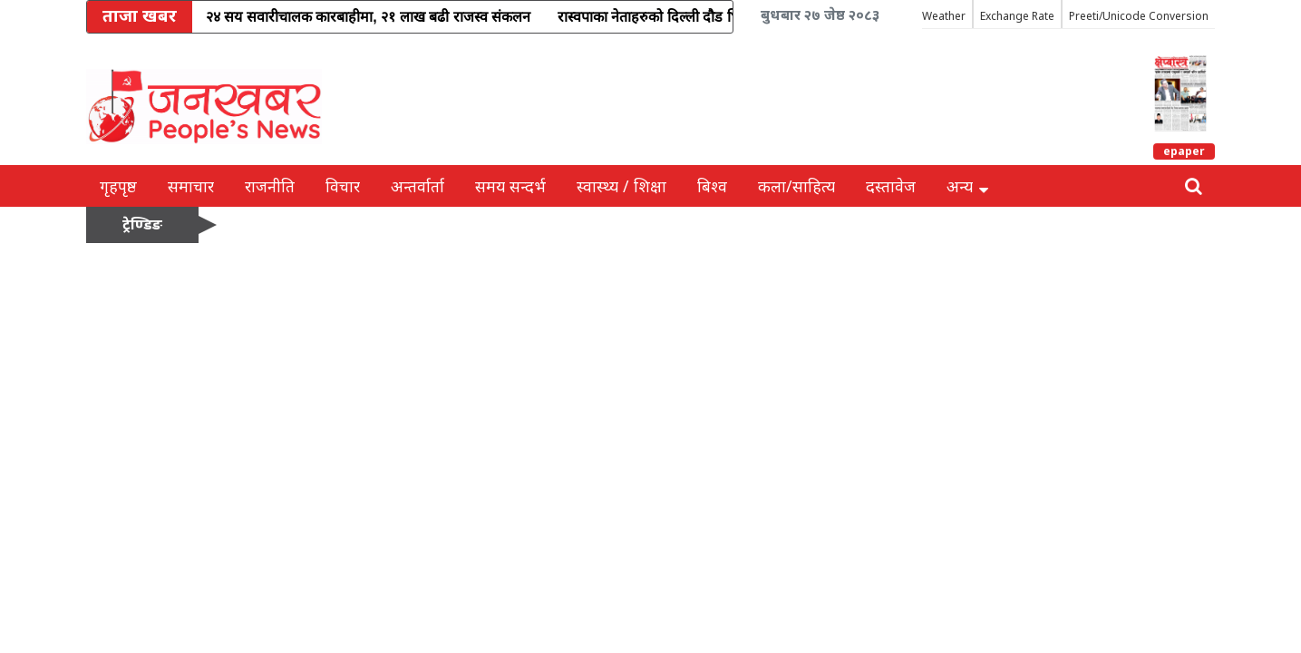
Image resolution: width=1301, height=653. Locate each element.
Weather (944, 16)
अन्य (967, 186)
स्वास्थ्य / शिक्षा (621, 186)
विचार (342, 186)
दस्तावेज (891, 186)
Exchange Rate (1017, 16)
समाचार (191, 186)
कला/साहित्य (796, 186)
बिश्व (712, 186)
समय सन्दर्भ (510, 186)
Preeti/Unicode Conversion (1139, 16)
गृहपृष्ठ (118, 186)
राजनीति (270, 186)
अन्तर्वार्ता (417, 186)
